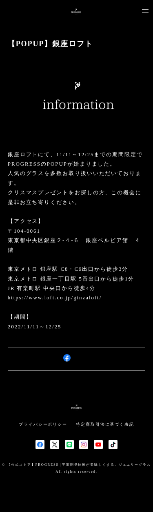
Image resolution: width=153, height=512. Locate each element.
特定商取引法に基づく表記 (105, 424)
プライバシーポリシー (43, 424)
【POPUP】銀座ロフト (50, 44)
